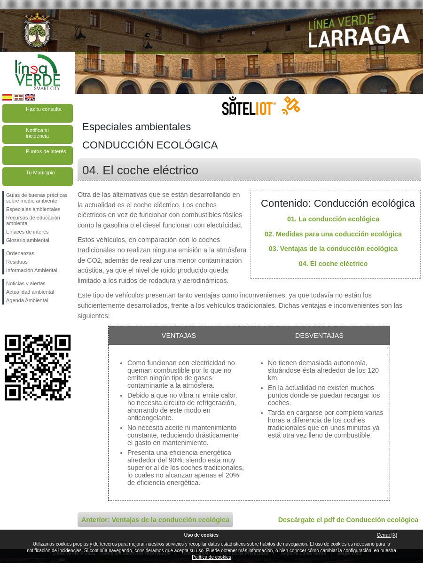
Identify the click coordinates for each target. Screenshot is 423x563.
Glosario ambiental (27, 240)
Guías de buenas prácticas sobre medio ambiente (37, 197)
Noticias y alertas (26, 283)
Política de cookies (211, 557)
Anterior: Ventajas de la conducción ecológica (155, 520)
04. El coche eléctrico (333, 263)
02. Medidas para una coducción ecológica (333, 234)
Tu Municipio (40, 172)
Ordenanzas (20, 253)
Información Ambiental (31, 270)
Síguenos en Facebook (8, 319)
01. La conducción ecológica (333, 219)
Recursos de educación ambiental (33, 220)
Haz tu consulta (44, 109)
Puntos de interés (46, 151)
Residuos (17, 262)
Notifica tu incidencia (37, 133)
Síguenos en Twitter (23, 319)
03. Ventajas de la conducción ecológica (333, 248)
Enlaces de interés (27, 232)
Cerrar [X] (387, 535)
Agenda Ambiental (27, 300)
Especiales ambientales (33, 209)
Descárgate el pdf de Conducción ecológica (348, 520)
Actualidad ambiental (30, 292)
